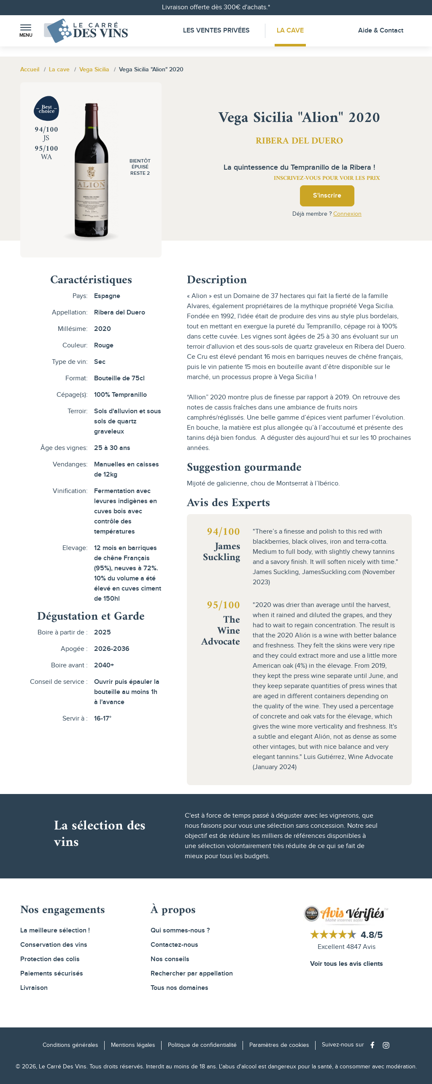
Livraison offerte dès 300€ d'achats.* (216, 7)
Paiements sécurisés (51, 974)
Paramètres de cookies (279, 1045)
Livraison (34, 988)
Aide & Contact (380, 31)
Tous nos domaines (179, 988)
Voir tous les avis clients (346, 964)
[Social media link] (374, 1045)
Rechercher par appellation (192, 974)
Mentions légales (133, 1045)
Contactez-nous (174, 945)
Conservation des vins (53, 945)
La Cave (290, 31)
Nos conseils (170, 959)
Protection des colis (50, 959)
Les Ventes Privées (216, 31)
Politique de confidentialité (202, 1045)
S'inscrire (327, 196)
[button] (25, 31)
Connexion (347, 214)
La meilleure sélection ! (55, 931)
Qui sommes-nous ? (180, 931)
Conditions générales (70, 1045)
